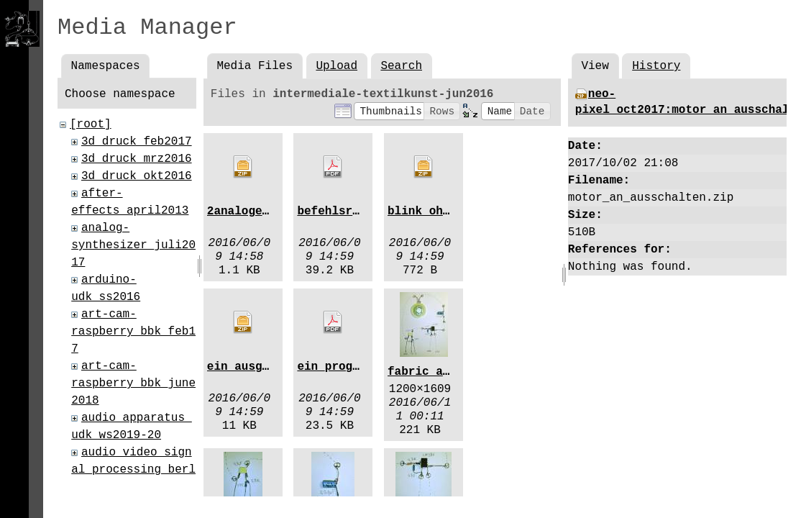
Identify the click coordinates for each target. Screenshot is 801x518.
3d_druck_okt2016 (136, 176)
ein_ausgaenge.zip (265, 366)
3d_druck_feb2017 (136, 141)
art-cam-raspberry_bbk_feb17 (133, 331)
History (656, 66)
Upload (336, 66)
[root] (90, 124)
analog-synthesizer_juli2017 (133, 245)
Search (401, 66)
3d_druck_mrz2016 (136, 159)
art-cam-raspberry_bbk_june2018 (133, 383)
